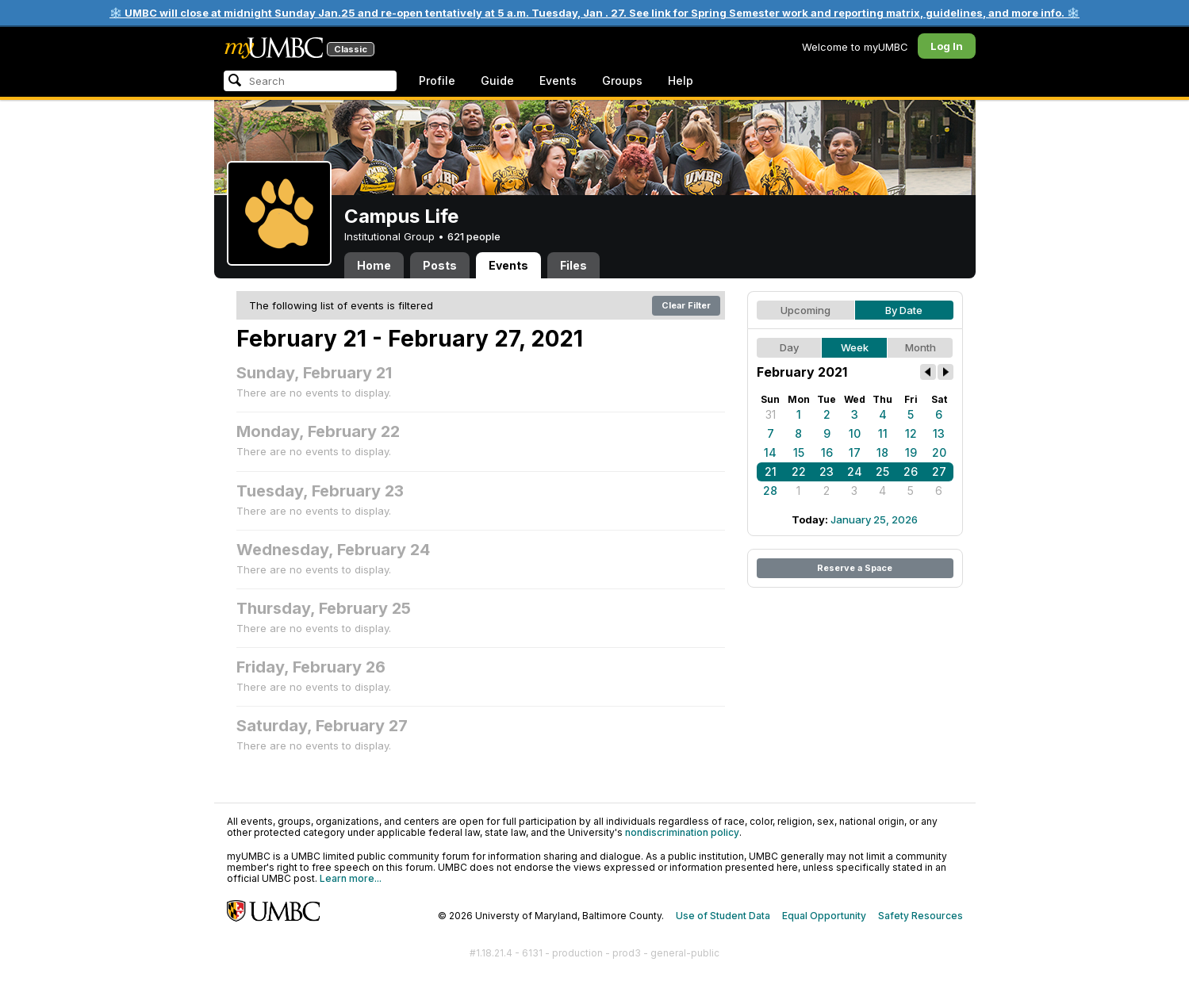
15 (798, 452)
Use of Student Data (723, 916)
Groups (622, 80)
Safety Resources (920, 916)
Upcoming (805, 310)
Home (374, 265)
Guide (497, 80)
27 (939, 471)
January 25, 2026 (874, 519)
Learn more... (351, 878)
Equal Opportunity (824, 916)
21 (771, 471)
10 (855, 433)
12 (911, 433)
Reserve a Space (854, 567)
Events (558, 80)
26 (910, 471)
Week (855, 347)
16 (827, 452)
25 (882, 471)
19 (911, 452)
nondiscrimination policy (682, 832)
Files (573, 265)
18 (882, 452)
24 (854, 471)
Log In (946, 46)
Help (680, 80)
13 (939, 433)
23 (826, 471)
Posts (440, 265)
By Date (903, 310)
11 (883, 433)
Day (789, 347)
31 (770, 414)
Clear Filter (686, 305)
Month (920, 347)
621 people (474, 236)
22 (799, 471)
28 (770, 490)
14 (770, 452)
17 (855, 452)
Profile (437, 80)
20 (939, 452)
